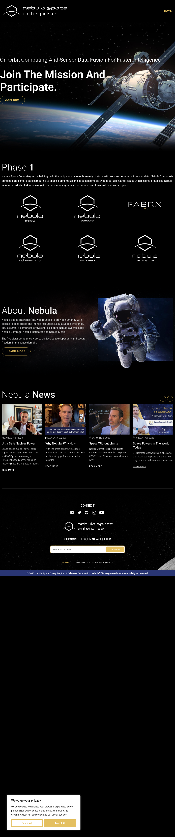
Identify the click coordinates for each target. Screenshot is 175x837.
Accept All (60, 823)
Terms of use (82, 562)
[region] (43, 812)
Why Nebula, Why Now (60, 489)
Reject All (27, 823)
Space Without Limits (103, 489)
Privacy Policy (104, 562)
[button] (170, 444)
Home (168, 10)
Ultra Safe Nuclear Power (18, 489)
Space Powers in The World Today (151, 491)
